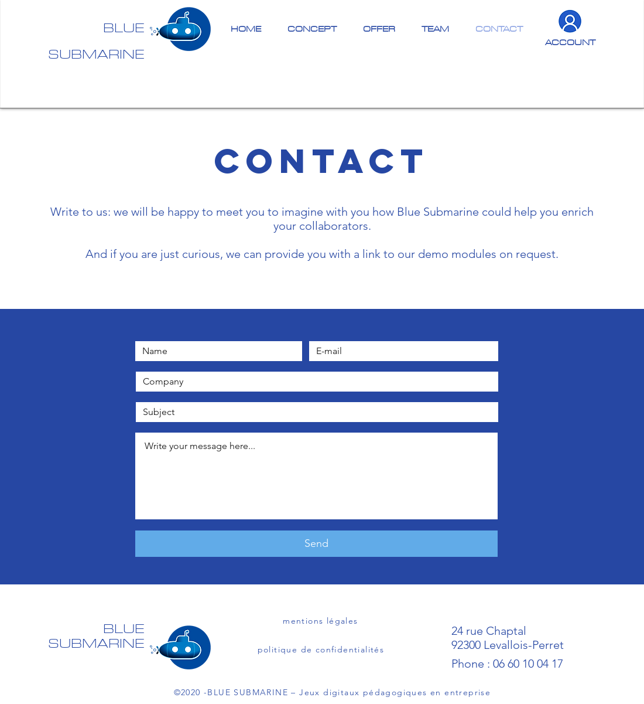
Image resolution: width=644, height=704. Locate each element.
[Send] (316, 543)
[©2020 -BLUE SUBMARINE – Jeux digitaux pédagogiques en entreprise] (333, 692)
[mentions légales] (322, 620)
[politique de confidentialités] (322, 649)
